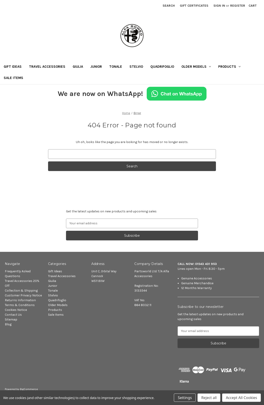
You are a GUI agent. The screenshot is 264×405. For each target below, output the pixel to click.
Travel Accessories (47, 67)
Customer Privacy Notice (23, 295)
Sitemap (11, 319)
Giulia (78, 67)
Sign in (219, 6)
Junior (96, 67)
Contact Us (13, 315)
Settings (185, 397)
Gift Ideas (13, 67)
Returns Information (20, 300)
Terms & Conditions (20, 305)
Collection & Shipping (21, 290)
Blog (8, 324)
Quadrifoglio (162, 67)
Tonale (115, 67)
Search (169, 6)
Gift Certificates (194, 6)
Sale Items (13, 78)
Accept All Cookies (241, 397)
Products (229, 67)
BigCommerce (29, 389)
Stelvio (136, 67)
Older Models (196, 67)
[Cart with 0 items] (252, 5)
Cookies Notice (16, 310)
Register (237, 6)
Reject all (209, 397)
